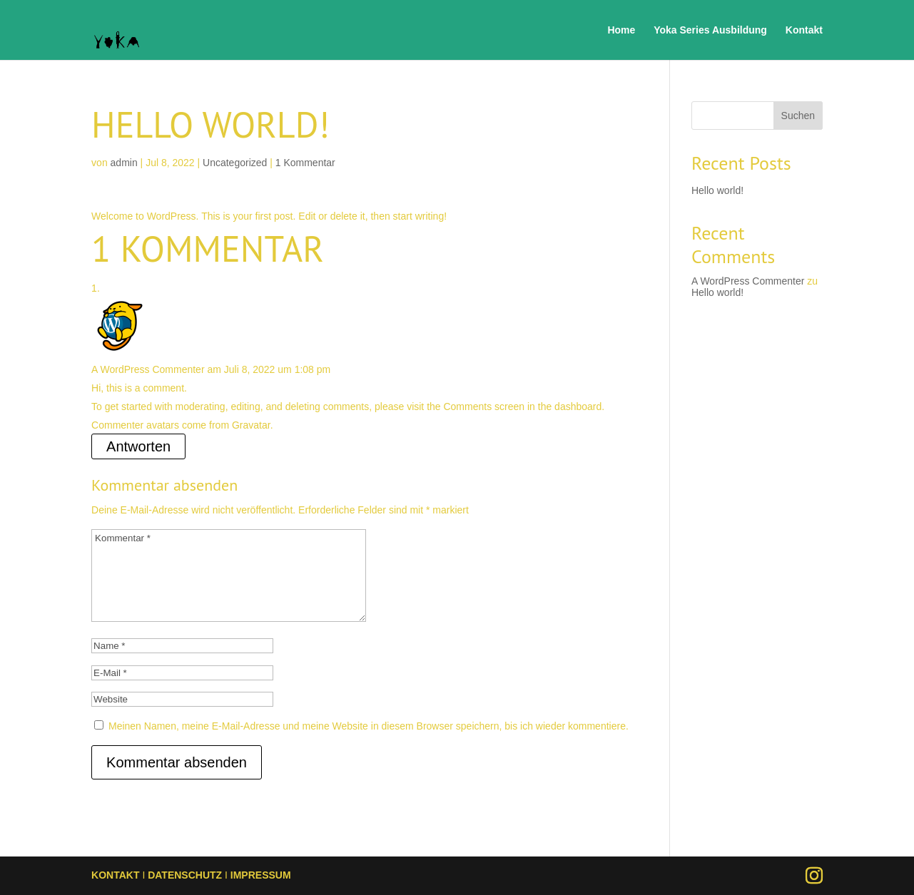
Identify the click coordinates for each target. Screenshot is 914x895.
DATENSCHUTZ (185, 875)
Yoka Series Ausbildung (710, 30)
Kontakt (804, 30)
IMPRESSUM (260, 875)
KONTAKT (115, 875)
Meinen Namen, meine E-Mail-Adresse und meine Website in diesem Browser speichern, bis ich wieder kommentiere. (368, 726)
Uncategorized (235, 162)
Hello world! (717, 190)
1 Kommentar (305, 162)
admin (124, 162)
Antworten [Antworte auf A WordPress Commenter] (138, 446)
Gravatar (251, 425)
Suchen (798, 115)
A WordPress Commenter (147, 369)
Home (621, 30)
